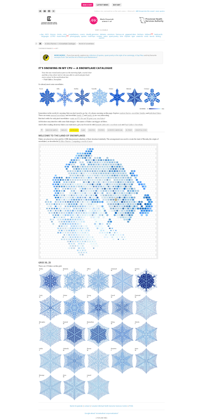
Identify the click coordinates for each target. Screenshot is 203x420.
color (65, 34)
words (152, 36)
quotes (83, 36)
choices (53, 34)
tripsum (127, 36)
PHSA (131, 406)
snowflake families (139, 113)
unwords (139, 36)
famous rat (120, 34)
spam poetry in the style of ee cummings (119, 55)
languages (45, 36)
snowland (74, 130)
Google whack (90, 413)
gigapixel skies (130, 34)
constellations (73, 34)
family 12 (80, 115)
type (133, 36)
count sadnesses (148, 11)
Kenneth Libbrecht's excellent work (108, 124)
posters (101, 130)
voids (146, 36)
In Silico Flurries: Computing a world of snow (75, 141)
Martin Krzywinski (76, 406)
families (64, 130)
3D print (129, 130)
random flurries (125, 113)
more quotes (160, 11)
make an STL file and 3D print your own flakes (87, 118)
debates (103, 34)
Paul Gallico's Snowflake (134, 124)
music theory (61, 36)
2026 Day (87, 5)
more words (60, 55)
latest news (102, 5)
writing (158, 36)
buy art (116, 5)
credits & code (141, 130)
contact (87, 406)
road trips (91, 36)
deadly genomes (92, 34)
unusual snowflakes (58, 115)
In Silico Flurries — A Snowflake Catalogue (60, 44)
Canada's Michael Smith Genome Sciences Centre (109, 406)
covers (82, 34)
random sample (52, 130)
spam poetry (113, 36)
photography (75, 36)
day (42, 34)
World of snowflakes (86, 44)
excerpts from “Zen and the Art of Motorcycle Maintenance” (75, 57)
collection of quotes (96, 55)
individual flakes (155, 113)
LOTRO (52, 36)
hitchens (140, 34)
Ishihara (148, 34)
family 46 (90, 115)
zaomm (101, 38)
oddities (91, 130)
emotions (110, 34)
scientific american (115, 130)
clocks (59, 34)
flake (83, 130)
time (121, 36)
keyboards (158, 34)
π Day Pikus (139, 55)
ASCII (47, 34)
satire (105, 36)
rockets (99, 36)
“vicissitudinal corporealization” (106, 413)
